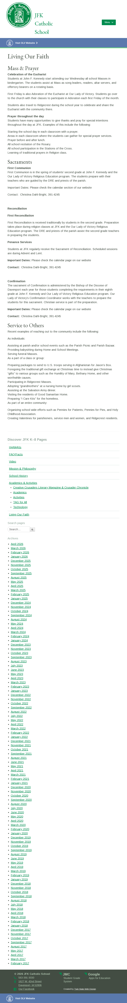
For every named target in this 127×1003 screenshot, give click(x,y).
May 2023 (17, 674)
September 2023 (21, 657)
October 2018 (19, 892)
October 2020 (19, 795)
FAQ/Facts (16, 454)
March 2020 (18, 824)
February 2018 (20, 921)
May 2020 (17, 816)
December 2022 (21, 694)
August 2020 (19, 804)
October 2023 (19, 653)
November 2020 (21, 791)
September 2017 (21, 942)
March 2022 (18, 728)
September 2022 (21, 707)
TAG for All (20, 502)
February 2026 (20, 552)
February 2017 (20, 963)
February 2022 (20, 732)
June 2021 (17, 762)
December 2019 (21, 837)
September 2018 (21, 896)
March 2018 (18, 917)
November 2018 (21, 887)
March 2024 (18, 632)
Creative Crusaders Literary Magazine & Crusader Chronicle (50, 487)
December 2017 (21, 929)
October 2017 (19, 938)
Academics (20, 492)
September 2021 (21, 753)
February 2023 (20, 686)
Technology (20, 507)
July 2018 (17, 904)
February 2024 (20, 636)
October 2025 (19, 569)
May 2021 (17, 766)
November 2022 (21, 699)
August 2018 (19, 900)
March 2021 (18, 774)
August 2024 (19, 619)
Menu (107, 22)
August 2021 (19, 757)
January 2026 (19, 556)
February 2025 (20, 594)
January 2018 (19, 925)
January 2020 (19, 833)
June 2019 (17, 858)
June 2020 (17, 812)
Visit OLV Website (22, 43)
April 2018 (17, 913)
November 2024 (21, 606)
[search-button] (32, 529)
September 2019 (21, 850)
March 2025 (18, 590)
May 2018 (17, 908)
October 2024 (19, 611)
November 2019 (21, 841)
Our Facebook (26, 989)
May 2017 (17, 950)
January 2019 (19, 879)
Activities (18, 497)
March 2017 (18, 959)
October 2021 (19, 749)
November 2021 (21, 745)
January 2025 (19, 598)
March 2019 (18, 871)
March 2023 (18, 682)
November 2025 (21, 564)
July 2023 (17, 665)
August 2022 (19, 711)
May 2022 (17, 720)
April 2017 (17, 954)
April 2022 (17, 724)
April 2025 (17, 585)
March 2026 (18, 548)
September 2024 (21, 615)
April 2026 (17, 544)
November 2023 (21, 648)
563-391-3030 (26, 977)
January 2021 (19, 783)
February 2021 (20, 778)
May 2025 (17, 581)
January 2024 (19, 640)
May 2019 (17, 862)
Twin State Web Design (85, 989)
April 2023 (17, 678)
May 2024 (17, 623)
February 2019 (20, 875)
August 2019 (19, 854)
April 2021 (17, 770)
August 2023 (19, 661)
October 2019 (19, 845)
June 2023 (17, 669)
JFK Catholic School (44, 24)
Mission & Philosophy (22, 468)
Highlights (15, 447)
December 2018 (21, 883)
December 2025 (21, 560)
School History (18, 475)
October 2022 (19, 703)
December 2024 (21, 602)
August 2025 (19, 577)
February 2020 (20, 829)
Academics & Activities (23, 482)
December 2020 (21, 787)
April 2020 (17, 820)
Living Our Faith (19, 514)
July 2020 (17, 808)
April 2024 (17, 627)
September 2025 (21, 573)
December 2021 (21, 741)
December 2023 (21, 644)
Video (12, 461)
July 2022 (17, 715)
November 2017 (21, 933)
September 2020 (21, 799)
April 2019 (17, 866)
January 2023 (19, 690)
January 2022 (19, 736)
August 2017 (19, 946)
